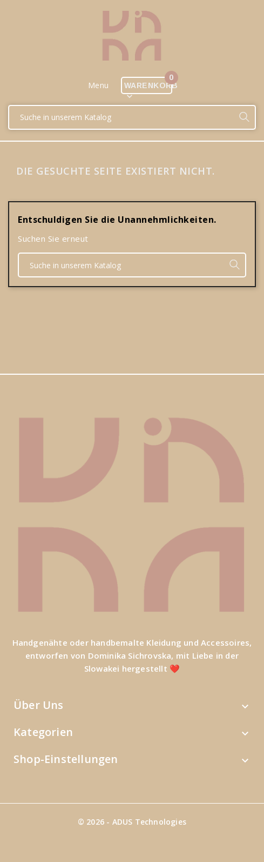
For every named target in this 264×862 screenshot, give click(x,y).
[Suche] (121, 117)
